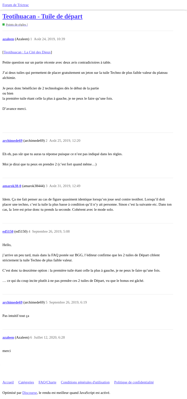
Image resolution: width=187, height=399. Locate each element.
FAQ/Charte (47, 382)
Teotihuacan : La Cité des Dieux (27, 52)
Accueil (8, 382)
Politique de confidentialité (134, 382)
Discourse (29, 393)
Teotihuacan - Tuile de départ (42, 16)
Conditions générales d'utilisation (85, 382)
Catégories (26, 382)
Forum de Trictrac (15, 5)
